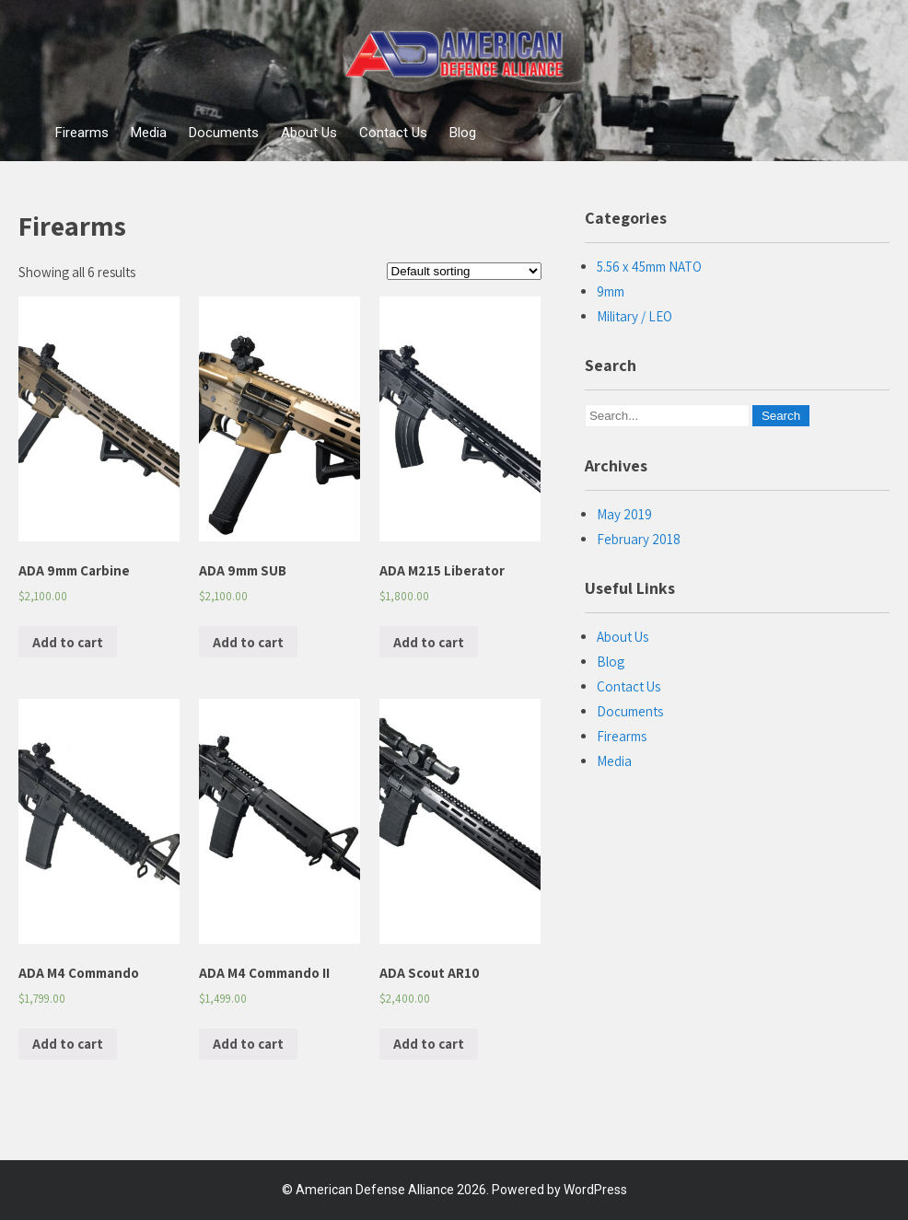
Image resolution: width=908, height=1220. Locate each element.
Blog (462, 132)
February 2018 (639, 539)
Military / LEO (634, 316)
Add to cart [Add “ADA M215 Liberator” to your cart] (428, 642)
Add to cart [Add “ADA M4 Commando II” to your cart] (248, 1043)
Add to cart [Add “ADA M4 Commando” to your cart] (67, 1043)
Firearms (82, 132)
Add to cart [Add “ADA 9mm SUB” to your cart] (248, 642)
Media (149, 132)
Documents (224, 132)
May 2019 (624, 514)
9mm (610, 291)
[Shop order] (464, 271)
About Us (309, 132)
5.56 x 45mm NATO (649, 266)
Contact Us (393, 132)
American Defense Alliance (375, 1189)
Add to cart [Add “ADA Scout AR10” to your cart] (428, 1043)
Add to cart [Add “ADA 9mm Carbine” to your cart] (67, 642)
